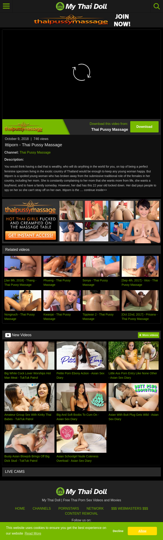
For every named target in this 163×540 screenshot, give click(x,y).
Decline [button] (118, 531)
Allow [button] (142, 531)
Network (95, 508)
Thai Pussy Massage (35, 152)
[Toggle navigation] (6, 6)
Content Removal (81, 513)
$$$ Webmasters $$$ (129, 508)
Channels (42, 508)
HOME (20, 508)
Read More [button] (33, 533)
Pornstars (68, 508)
